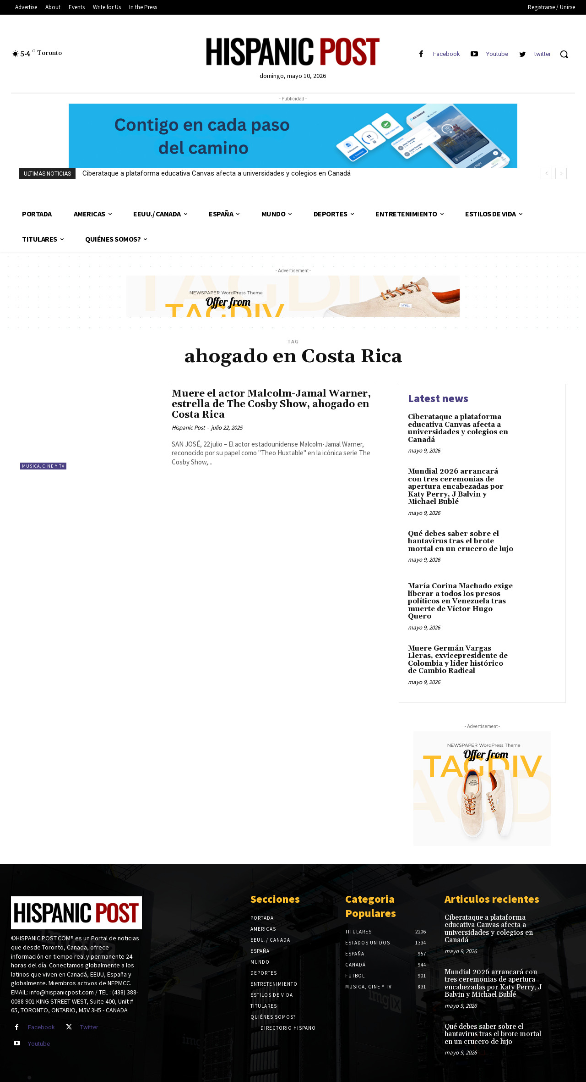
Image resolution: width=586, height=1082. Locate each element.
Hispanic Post (188, 427)
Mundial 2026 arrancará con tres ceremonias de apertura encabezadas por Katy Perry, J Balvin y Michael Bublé (456, 486)
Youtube (497, 53)
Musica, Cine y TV (43, 466)
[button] (564, 54)
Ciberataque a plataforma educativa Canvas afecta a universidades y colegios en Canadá (216, 173)
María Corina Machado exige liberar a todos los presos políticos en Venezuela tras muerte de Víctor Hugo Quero (460, 601)
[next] (561, 173)
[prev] (546, 173)
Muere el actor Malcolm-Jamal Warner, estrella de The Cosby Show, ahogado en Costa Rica (271, 404)
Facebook (446, 53)
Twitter (89, 1027)
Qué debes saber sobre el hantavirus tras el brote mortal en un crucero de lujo (460, 541)
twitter (542, 53)
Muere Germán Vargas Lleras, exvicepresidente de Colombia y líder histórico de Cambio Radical (458, 660)
